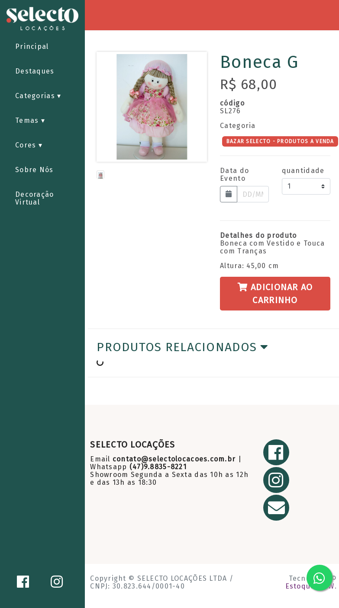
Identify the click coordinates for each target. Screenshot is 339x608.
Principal (32, 46)
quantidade (303, 171)
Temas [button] (28, 120)
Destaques (35, 71)
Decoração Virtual (34, 198)
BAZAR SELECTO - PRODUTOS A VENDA (280, 141)
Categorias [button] (36, 96)
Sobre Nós (34, 170)
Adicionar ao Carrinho (275, 293)
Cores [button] (27, 145)
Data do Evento (234, 174)
